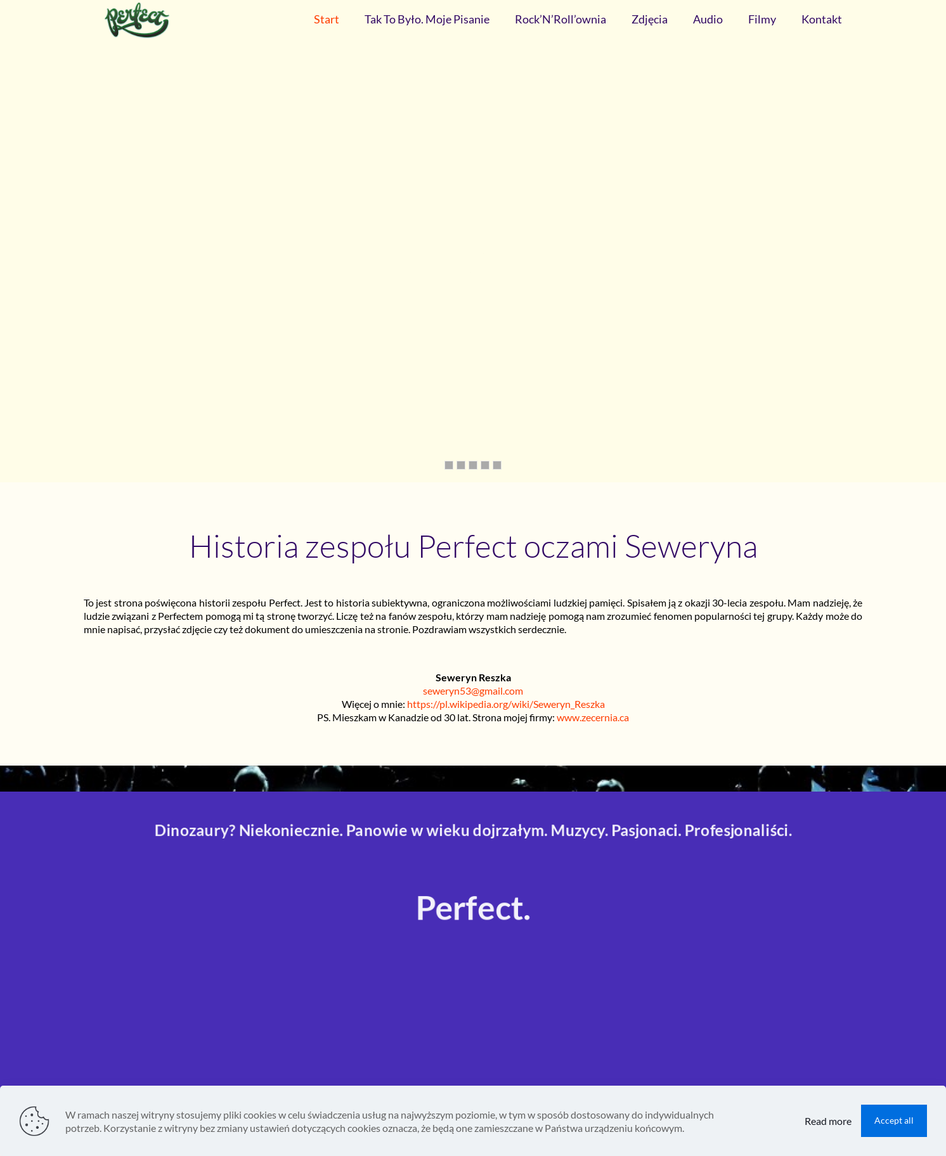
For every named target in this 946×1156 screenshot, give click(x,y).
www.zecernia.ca (593, 717)
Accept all (894, 1120)
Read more (828, 1121)
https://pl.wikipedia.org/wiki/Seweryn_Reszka (506, 704)
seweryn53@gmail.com (473, 690)
